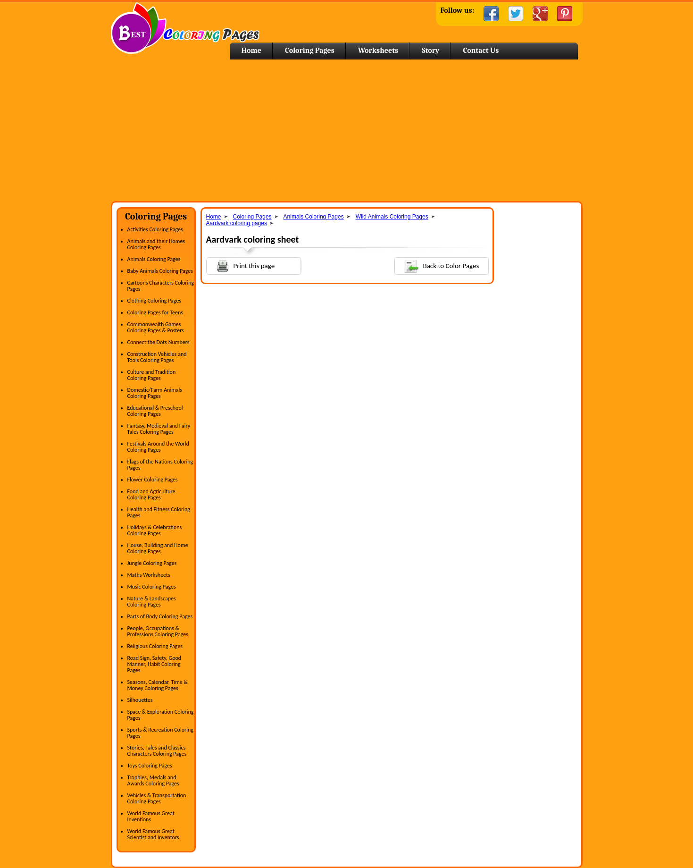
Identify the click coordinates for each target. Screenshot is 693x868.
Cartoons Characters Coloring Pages (160, 285)
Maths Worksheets (148, 575)
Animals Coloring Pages (154, 259)
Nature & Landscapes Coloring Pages (151, 601)
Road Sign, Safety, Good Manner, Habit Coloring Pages (154, 664)
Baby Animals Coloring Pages (160, 271)
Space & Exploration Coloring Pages (160, 714)
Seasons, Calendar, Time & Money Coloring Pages (157, 685)
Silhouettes (140, 700)
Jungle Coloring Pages (152, 563)
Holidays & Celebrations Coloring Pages (154, 530)
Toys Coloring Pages (149, 765)
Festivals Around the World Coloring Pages (158, 446)
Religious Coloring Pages (155, 646)
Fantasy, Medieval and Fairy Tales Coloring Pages (159, 428)
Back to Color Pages (437, 265)
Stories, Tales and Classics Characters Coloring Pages (157, 750)
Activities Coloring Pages (155, 229)
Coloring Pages (309, 50)
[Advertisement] (347, 130)
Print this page (241, 265)
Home (185, 28)
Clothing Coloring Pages (154, 300)
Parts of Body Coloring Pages (160, 616)
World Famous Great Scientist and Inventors (153, 834)
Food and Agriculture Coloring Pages (151, 494)
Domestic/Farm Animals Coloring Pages (154, 393)
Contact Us (481, 50)
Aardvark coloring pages (236, 223)
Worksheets (378, 50)
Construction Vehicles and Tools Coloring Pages (157, 357)
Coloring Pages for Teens (155, 312)
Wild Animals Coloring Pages (392, 216)
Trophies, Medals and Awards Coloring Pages (153, 780)
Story (430, 50)
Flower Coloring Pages (152, 479)
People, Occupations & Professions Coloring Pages (157, 631)
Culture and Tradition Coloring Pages (151, 375)
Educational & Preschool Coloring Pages (155, 411)
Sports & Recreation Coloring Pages (160, 732)
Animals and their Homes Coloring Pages (156, 244)
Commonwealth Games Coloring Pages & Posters (155, 327)
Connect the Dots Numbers (158, 342)
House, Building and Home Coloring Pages (157, 548)
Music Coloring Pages (151, 586)
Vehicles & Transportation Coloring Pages (156, 798)
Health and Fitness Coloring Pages (158, 512)
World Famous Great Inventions (151, 816)
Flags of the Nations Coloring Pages (160, 464)
